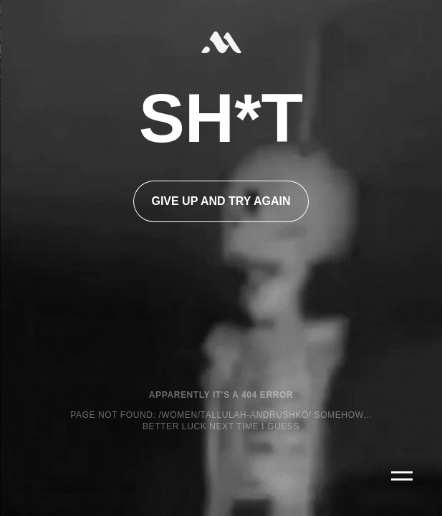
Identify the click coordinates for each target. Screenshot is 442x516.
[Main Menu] (402, 476)
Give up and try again (220, 201)
